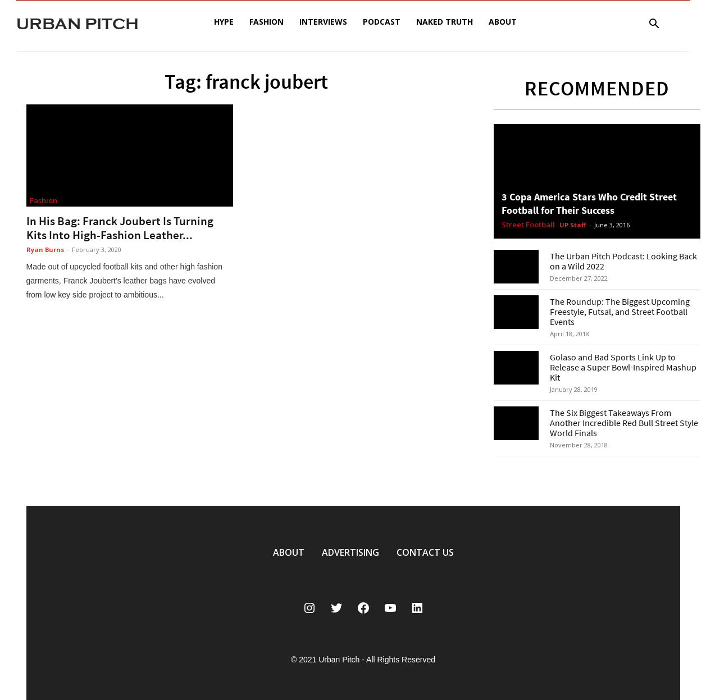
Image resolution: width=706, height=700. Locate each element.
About (503, 21)
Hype (224, 21)
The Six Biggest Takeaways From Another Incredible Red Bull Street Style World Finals (624, 422)
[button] (654, 25)
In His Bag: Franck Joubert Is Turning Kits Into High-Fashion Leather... (119, 228)
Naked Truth (444, 21)
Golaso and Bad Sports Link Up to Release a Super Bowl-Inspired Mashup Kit (623, 367)
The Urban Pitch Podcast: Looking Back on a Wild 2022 (623, 261)
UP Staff (572, 225)
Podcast (381, 21)
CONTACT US (425, 552)
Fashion (266, 21)
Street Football (528, 225)
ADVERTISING (350, 552)
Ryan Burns (45, 249)
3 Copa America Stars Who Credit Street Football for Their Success (589, 203)
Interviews (323, 21)
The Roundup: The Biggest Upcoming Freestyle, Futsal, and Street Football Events (620, 311)
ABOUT (288, 552)
